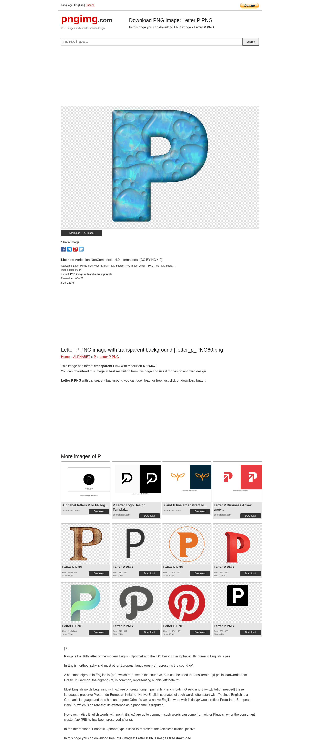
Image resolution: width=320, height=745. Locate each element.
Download (98, 511)
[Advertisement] (160, 77)
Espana (90, 5)
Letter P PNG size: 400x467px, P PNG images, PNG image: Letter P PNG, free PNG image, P (124, 265)
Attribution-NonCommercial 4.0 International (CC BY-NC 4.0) (118, 260)
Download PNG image (81, 233)
